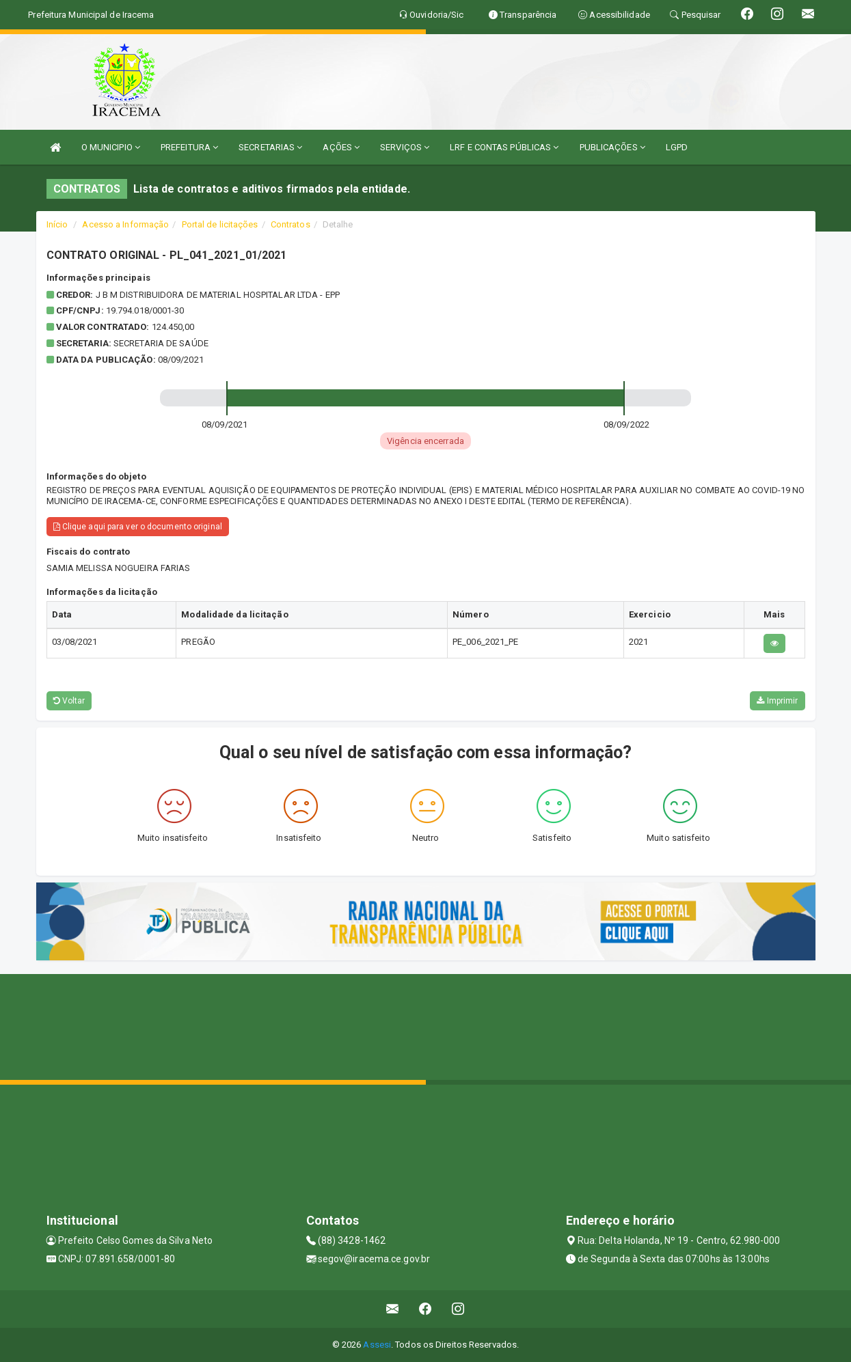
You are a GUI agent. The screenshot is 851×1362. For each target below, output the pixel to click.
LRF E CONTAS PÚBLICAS (504, 147)
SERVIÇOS (404, 147)
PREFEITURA (189, 147)
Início (57, 224)
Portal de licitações (220, 224)
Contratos (290, 224)
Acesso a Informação (125, 224)
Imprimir (777, 701)
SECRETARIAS (270, 147)
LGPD (677, 147)
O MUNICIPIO (110, 147)
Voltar (69, 701)
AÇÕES (341, 147)
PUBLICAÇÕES (612, 147)
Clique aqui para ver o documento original (137, 526)
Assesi (377, 1344)
